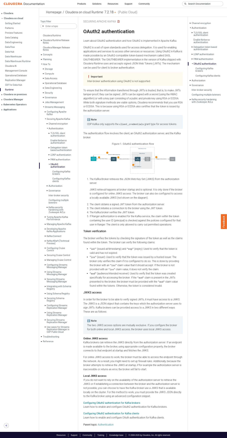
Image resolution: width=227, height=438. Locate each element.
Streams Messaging (55, 107)
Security (49, 93)
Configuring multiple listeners (59, 201)
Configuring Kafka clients (61, 179)
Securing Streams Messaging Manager (57, 280)
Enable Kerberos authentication (58, 141)
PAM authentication (60, 159)
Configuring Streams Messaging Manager (57, 266)
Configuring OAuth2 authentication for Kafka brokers (111, 402)
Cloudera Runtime (52, 35)
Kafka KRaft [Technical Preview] (58, 242)
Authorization (55, 186)
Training (100, 434)
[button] (133, 160)
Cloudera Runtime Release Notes (56, 41)
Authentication (56, 128)
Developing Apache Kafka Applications (56, 230)
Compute (49, 73)
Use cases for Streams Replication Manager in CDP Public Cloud (58, 329)
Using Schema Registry (58, 293)
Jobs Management (54, 102)
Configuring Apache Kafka (56, 112)
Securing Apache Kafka (58, 119)
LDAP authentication (60, 155)
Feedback (223, 221)
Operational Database (56, 83)
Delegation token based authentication (61, 148)
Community (144, 4)
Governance (51, 97)
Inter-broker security (59, 195)
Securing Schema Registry (55, 299)
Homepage (54, 12)
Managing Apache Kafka (59, 224)
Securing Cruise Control (58, 255)
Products (81, 4)
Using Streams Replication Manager (57, 313)
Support (128, 4)
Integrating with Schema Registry (59, 287)
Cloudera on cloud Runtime (84, 12)
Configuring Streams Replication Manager (57, 306)
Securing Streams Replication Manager (57, 321)
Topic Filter (45, 21)
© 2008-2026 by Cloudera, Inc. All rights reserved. (150, 434)
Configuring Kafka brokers (61, 172)
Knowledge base (116, 434)
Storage (49, 69)
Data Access (51, 78)
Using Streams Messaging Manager (57, 273)
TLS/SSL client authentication (57, 134)
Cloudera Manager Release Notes (56, 48)
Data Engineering (53, 88)
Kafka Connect (54, 236)
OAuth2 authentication (57, 165)
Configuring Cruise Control (56, 249)
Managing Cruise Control (59, 260)
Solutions (96, 4)
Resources (113, 4)
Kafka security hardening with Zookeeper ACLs (57, 210)
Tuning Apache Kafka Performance (57, 218)
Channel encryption (58, 123)
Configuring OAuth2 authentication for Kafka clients (111, 412)
